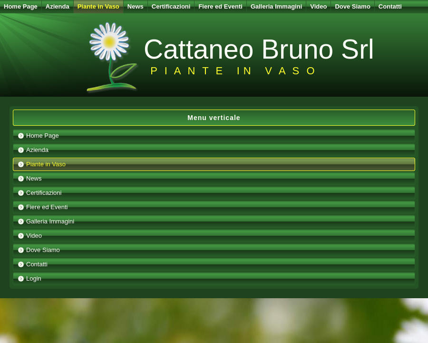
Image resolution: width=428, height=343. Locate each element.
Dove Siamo (352, 6)
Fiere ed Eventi (220, 6)
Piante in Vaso (98, 6)
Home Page (21, 6)
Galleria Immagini (276, 6)
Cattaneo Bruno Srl (259, 49)
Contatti (390, 6)
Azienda (57, 6)
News (135, 6)
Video (318, 6)
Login (33, 278)
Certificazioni (171, 6)
